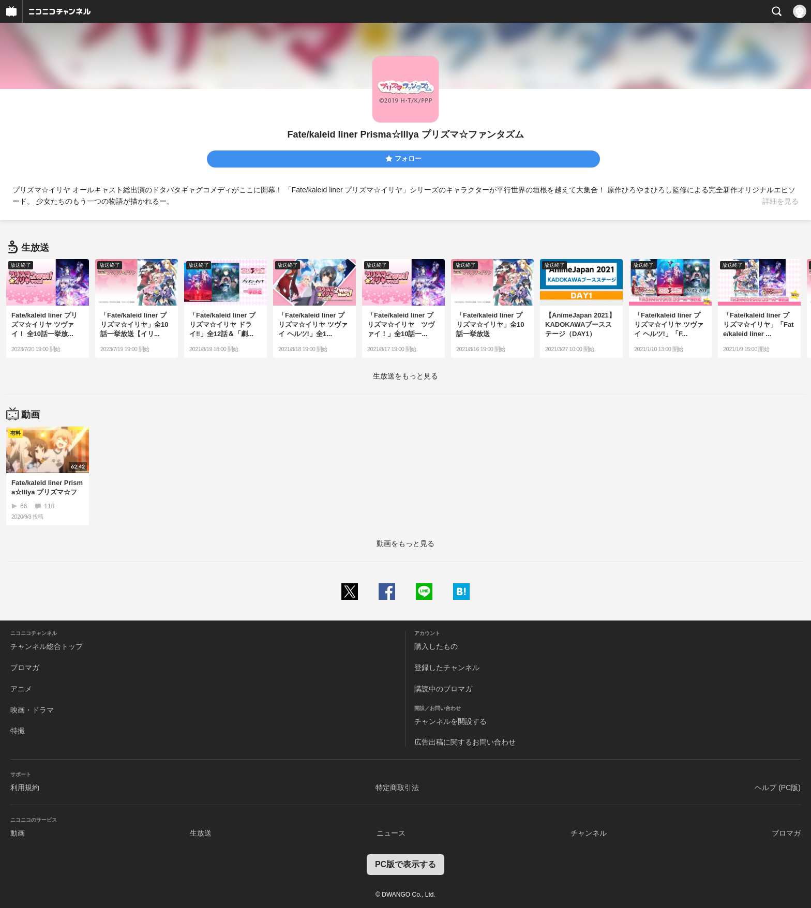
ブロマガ (24, 667)
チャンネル (588, 833)
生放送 (201, 833)
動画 (17, 833)
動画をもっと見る (405, 543)
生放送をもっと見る (405, 376)
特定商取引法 (397, 787)
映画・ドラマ (32, 710)
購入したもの (436, 646)
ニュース (391, 833)
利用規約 (24, 787)
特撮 (17, 731)
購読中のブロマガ (443, 689)
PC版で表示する (405, 864)
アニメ (21, 689)
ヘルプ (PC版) (778, 787)
